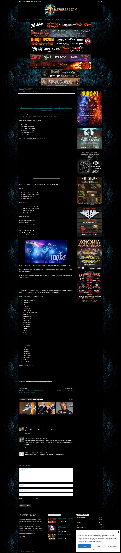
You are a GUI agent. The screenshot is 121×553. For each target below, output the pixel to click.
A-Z (77, 520)
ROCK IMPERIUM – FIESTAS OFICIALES (65, 518)
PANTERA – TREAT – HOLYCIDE (64, 391)
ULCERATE (49, 381)
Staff (39, 1)
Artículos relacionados (26, 399)
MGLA (35, 381)
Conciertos (38, 20)
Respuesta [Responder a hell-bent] (27, 458)
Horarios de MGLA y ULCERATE (63, 108)
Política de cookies (97, 549)
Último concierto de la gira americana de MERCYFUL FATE (36, 108)
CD (77, 525)
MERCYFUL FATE (29, 381)
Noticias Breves (30, 88)
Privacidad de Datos (69, 547)
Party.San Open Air (46, 110)
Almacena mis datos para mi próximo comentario (33, 498)
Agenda (69, 20)
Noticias (29, 20)
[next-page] (72, 399)
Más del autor (38, 399)
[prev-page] (70, 399)
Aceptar (84, 546)
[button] (117, 532)
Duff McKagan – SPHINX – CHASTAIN (65, 535)
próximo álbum (45, 138)
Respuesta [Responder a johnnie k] (27, 433)
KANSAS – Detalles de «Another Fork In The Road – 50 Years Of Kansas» (31, 391)
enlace (32, 365)
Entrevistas (49, 20)
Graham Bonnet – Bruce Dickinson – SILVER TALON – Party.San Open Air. (46, 417)
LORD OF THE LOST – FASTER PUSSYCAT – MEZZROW (64, 527)
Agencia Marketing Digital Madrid (27, 551)
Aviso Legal (60, 547)
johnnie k (28, 428)
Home (22, 20)
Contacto (34, 1)
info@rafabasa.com (31, 533)
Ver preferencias (112, 546)
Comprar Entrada (23, 226)
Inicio (20, 88)
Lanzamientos (60, 20)
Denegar (98, 546)
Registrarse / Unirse (24, 1)
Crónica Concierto (81, 527)
